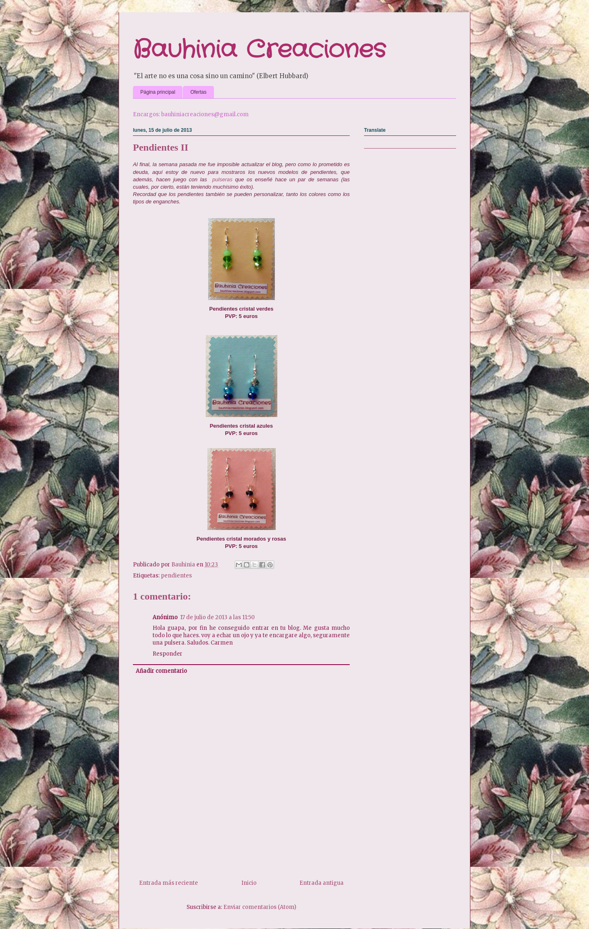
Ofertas (198, 92)
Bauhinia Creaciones (259, 50)
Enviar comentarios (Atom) (259, 907)
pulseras (222, 179)
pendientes (176, 575)
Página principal (157, 92)
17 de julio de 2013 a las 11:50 (217, 617)
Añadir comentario (161, 670)
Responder (167, 653)
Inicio (248, 882)
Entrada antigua (321, 882)
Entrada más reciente (168, 882)
